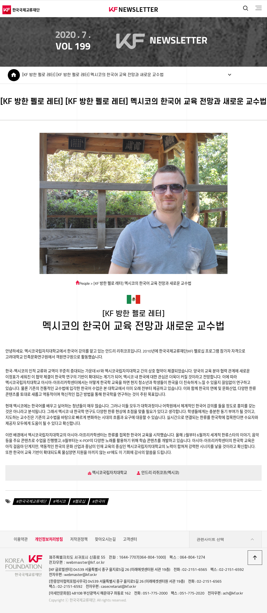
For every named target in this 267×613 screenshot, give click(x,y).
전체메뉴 (258, 8)
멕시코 (61, 501)
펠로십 (80, 501)
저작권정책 (79, 539)
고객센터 (130, 539)
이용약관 (21, 539)
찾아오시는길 (105, 539)
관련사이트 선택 (225, 539)
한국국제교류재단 (32, 501)
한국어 (100, 501)
